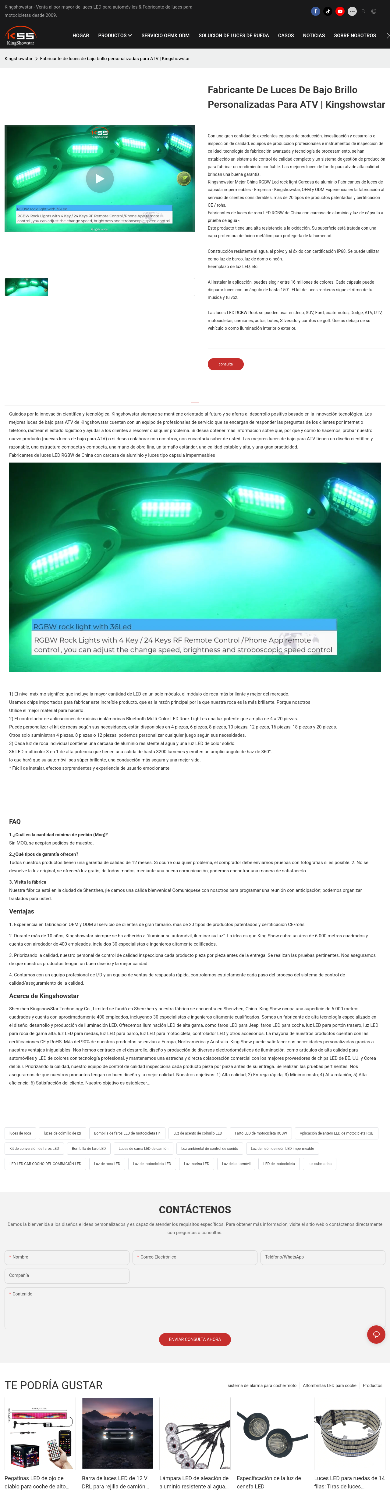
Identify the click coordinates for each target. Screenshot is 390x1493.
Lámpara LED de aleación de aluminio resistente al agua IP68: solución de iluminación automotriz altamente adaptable (194, 1483)
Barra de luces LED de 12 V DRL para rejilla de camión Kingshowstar (114, 1483)
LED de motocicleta (279, 1164)
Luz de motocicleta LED (152, 1164)
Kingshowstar (19, 58)
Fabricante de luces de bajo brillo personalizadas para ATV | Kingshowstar (115, 58)
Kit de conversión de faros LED (34, 1148)
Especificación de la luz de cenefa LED (269, 1482)
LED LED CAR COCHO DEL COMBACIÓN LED (45, 1164)
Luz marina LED (196, 1164)
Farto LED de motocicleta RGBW (261, 1133)
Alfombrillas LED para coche (329, 1385)
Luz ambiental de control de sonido (209, 1148)
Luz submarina (320, 1164)
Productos (372, 1385)
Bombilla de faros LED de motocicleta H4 (127, 1133)
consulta (226, 364)
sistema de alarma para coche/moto (262, 1385)
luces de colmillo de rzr (62, 1133)
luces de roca (20, 1133)
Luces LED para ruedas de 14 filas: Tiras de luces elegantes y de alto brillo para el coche (349, 1483)
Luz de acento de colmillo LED (197, 1133)
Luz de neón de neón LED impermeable (282, 1148)
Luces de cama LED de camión (143, 1148)
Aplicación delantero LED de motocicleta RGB (337, 1133)
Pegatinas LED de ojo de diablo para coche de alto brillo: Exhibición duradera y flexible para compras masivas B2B (38, 1483)
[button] (388, 35)
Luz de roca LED (107, 1164)
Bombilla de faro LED (89, 1148)
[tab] (195, 399)
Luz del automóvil (236, 1164)
